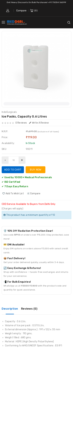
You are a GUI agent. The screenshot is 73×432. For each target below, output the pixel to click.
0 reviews (21, 122)
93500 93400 (29, 285)
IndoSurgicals (9, 112)
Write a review (39, 122)
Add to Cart (12, 169)
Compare (21, 10)
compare (35, 193)
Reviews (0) (29, 308)
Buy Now (35, 169)
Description (10, 308)
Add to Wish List (15, 193)
